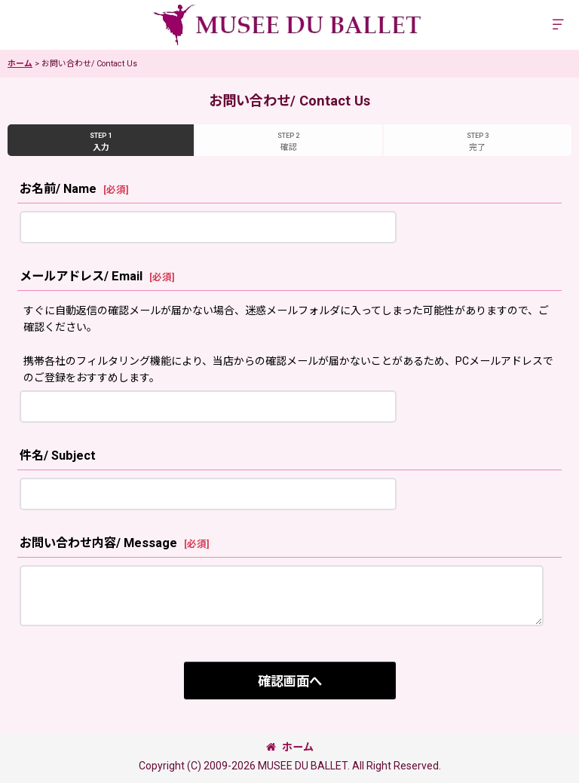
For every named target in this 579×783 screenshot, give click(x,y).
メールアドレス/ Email (81, 276)
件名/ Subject (58, 455)
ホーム (290, 747)
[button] (557, 25)
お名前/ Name (58, 189)
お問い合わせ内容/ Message (98, 543)
